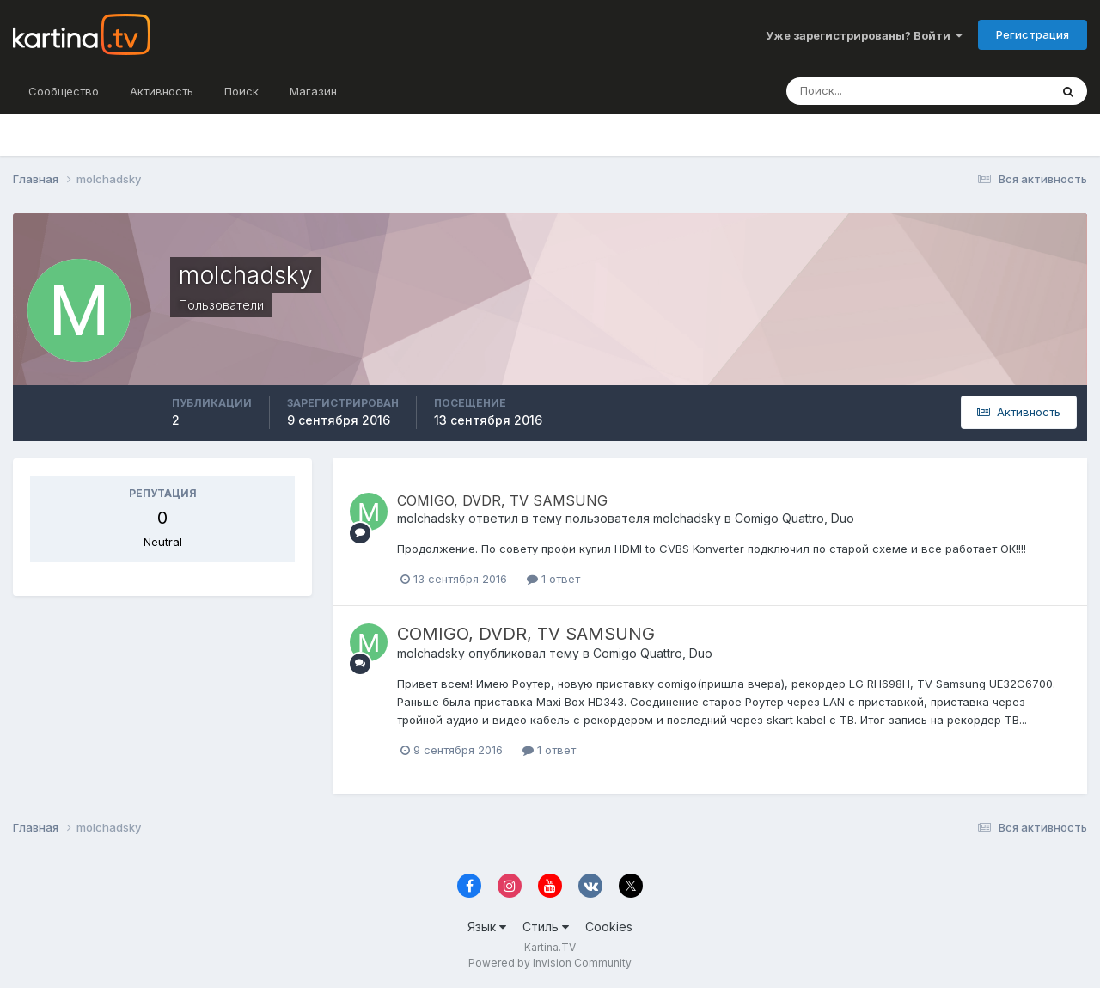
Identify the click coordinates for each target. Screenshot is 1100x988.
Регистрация (1032, 34)
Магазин (313, 91)
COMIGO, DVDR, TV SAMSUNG (502, 500)
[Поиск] (880, 91)
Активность (161, 91)
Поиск (241, 91)
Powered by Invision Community (550, 962)
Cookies (608, 926)
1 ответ (553, 579)
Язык (487, 926)
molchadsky (431, 518)
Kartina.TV (550, 947)
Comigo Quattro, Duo (794, 518)
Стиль (545, 926)
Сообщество (63, 91)
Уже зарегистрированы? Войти (864, 35)
